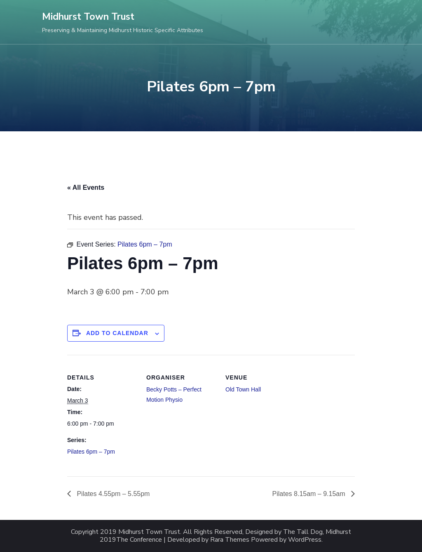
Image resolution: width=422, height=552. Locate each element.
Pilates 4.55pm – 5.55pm (112, 493)
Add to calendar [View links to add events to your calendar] (117, 333)
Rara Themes (229, 540)
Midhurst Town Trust (88, 16)
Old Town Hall (243, 389)
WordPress (304, 540)
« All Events (85, 187)
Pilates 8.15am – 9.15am (309, 493)
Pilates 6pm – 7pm (91, 451)
